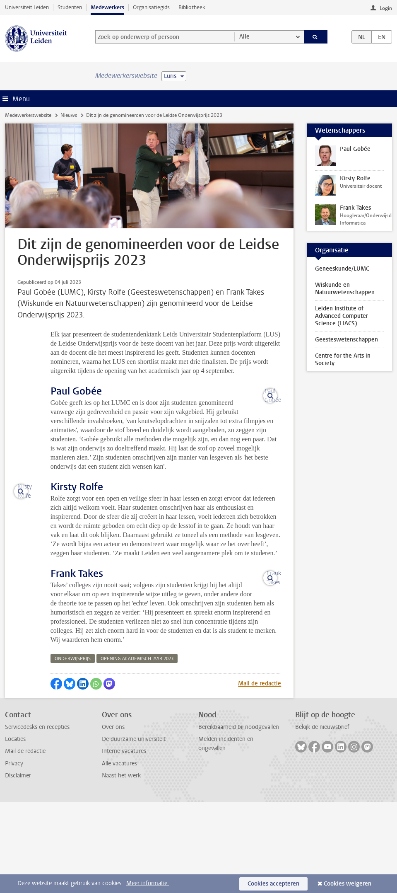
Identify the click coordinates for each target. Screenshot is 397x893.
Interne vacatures (124, 842)
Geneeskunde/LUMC (342, 269)
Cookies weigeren (347, 884)
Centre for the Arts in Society (343, 359)
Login (386, 8)
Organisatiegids (151, 7)
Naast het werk (121, 867)
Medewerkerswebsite (28, 115)
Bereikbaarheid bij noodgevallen (238, 818)
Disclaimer (18, 867)
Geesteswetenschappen (346, 340)
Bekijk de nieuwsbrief (322, 818)
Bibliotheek (191, 7)
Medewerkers (107, 7)
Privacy (14, 855)
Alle (244, 37)
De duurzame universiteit (134, 830)
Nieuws (68, 115)
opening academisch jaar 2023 (137, 750)
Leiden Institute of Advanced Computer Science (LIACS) (341, 316)
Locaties (15, 830)
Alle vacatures (119, 855)
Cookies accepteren (273, 884)
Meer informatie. (147, 883)
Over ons (113, 818)
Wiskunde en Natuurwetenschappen (345, 288)
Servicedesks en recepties (37, 818)
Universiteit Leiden (27, 7)
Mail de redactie (259, 775)
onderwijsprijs (73, 750)
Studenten (70, 7)
